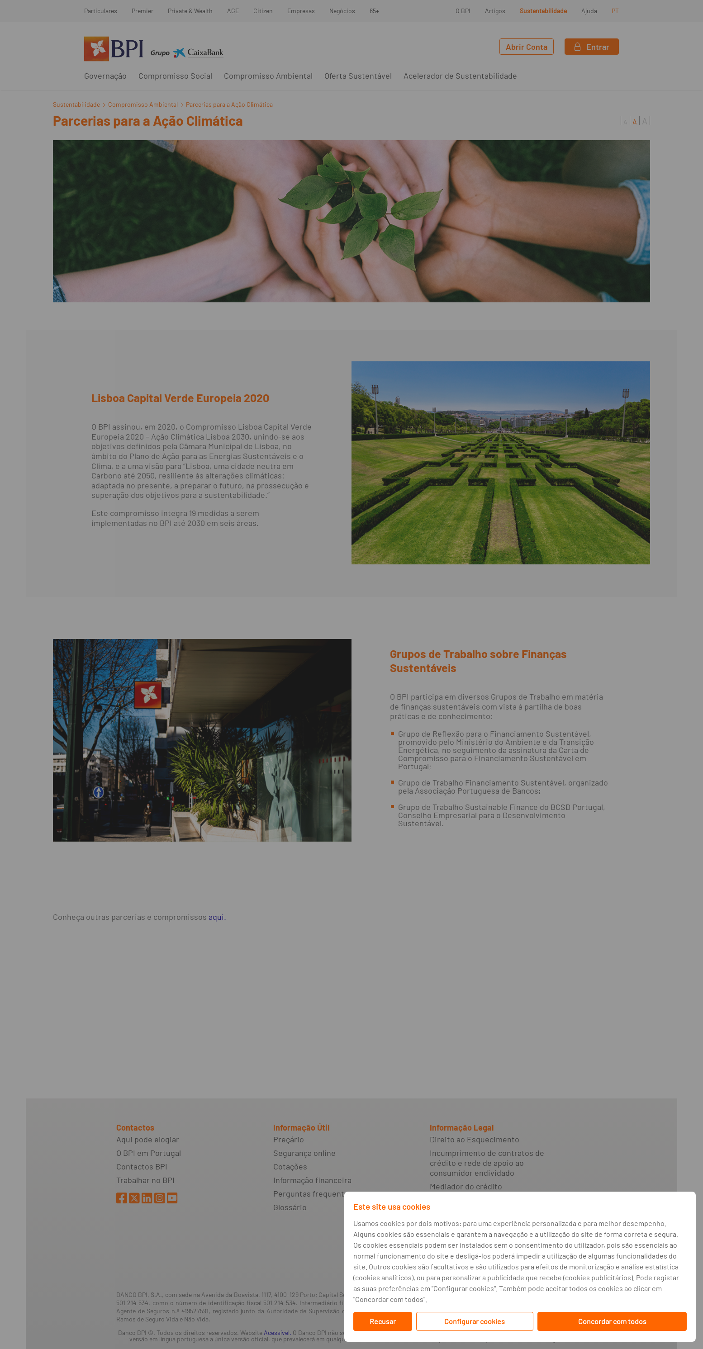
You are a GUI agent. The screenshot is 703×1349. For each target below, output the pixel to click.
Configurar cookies (474, 1321)
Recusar (383, 1321)
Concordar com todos (612, 1321)
